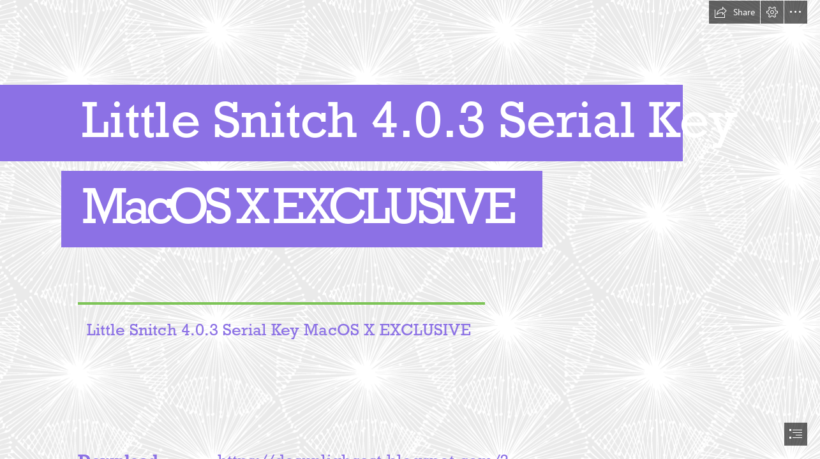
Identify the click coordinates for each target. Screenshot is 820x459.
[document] (410, 229)
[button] (734, 12)
